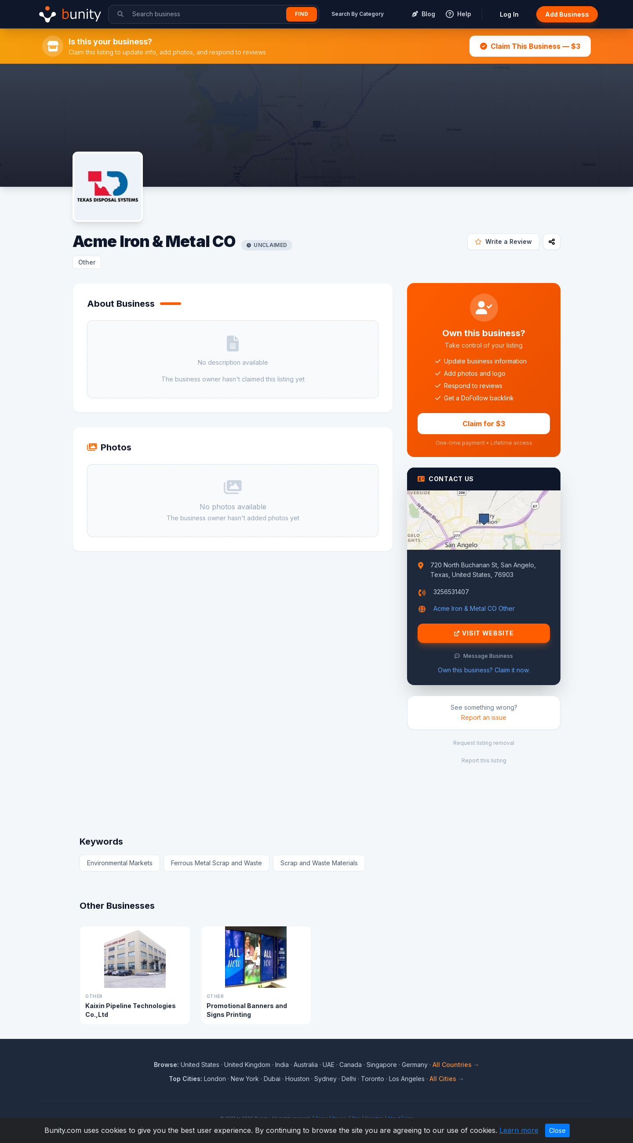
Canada (350, 1064)
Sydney (325, 1078)
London (215, 1078)
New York (245, 1078)
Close (557, 1130)
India (282, 1064)
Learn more (518, 1130)
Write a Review (503, 241)
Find (301, 14)
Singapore (382, 1064)
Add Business (567, 14)
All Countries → (456, 1064)
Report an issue (483, 717)
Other (86, 262)
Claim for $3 (483, 423)
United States (200, 1064)
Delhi (349, 1078)
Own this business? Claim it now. (484, 670)
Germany (415, 1064)
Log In (509, 14)
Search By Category (357, 14)
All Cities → (446, 1078)
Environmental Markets (120, 863)
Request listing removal (483, 743)
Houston (297, 1078)
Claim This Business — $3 (530, 46)
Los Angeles (407, 1078)
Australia (306, 1064)
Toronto (372, 1078)
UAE (329, 1064)
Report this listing (484, 760)
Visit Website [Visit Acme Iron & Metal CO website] (484, 633)
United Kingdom (247, 1064)
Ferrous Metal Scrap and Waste (216, 863)
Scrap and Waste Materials (319, 863)
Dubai (272, 1078)
